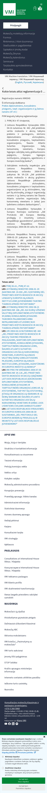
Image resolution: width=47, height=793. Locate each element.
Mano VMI (21, 720)
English (19, 82)
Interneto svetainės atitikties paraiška (22, 677)
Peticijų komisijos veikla (15, 466)
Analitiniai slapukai (11, 768)
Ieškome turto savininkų (15, 683)
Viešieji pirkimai (11, 520)
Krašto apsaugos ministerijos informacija (18, 670)
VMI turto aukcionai (13, 650)
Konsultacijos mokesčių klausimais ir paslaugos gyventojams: (22, 704)
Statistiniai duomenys (14, 508)
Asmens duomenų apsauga (17, 514)
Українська (38, 82)
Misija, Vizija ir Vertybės (15, 442)
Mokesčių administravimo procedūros (22, 484)
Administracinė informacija (17, 502)
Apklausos (9, 544)
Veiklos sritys (10, 472)
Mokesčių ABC (11, 629)
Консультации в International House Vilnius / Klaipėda (21, 569)
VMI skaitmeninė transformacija (19, 588)
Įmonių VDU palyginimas (15, 656)
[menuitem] (19, 33)
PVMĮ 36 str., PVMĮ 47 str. (18, 286)
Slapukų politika (8, 752)
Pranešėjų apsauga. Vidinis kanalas (20, 496)
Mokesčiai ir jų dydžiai (14, 611)
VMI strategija (11, 538)
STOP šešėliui (10, 662)
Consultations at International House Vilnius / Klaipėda (21, 560)
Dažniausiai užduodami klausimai (19, 623)
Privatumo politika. (25, 752)
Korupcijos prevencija (14, 490)
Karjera (7, 526)
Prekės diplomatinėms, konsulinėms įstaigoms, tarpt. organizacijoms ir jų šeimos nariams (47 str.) (23, 108)
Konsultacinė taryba (13, 532)
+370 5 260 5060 (12, 708)
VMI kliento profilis (13, 582)
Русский (28, 82)
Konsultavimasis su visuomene (18, 454)
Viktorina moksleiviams (15, 635)
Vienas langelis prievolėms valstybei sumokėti (21, 596)
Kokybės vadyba (12, 478)
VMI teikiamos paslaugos (16, 576)
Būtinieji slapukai (11, 757)
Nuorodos (9, 689)
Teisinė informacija (13, 460)
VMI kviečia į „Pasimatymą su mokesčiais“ (18, 643)
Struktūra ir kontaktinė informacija (20, 448)
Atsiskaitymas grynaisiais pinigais (20, 617)
